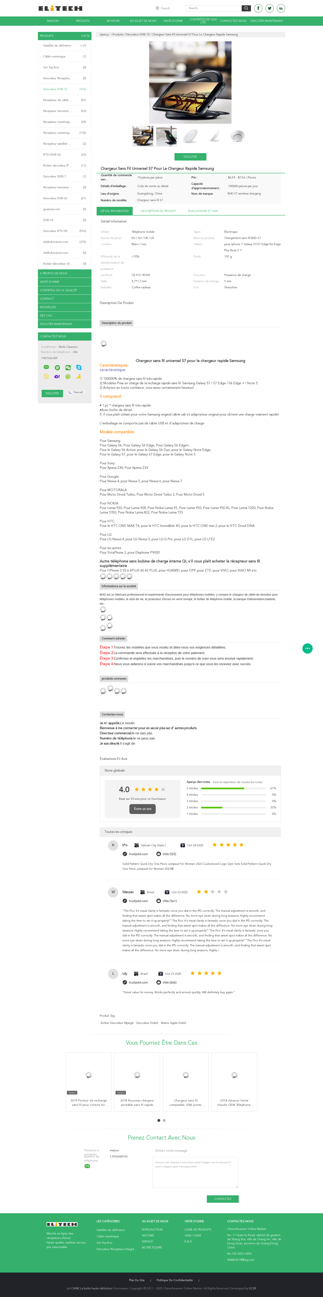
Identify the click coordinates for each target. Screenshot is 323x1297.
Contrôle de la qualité (58, 290)
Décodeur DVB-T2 (64, 89)
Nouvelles (48, 307)
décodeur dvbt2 (147, 1023)
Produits (83, 21)
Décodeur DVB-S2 (64, 198)
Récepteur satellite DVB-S (64, 144)
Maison (53, 21)
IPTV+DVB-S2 (64, 155)
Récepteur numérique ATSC (64, 122)
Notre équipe (152, 1247)
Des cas (46, 315)
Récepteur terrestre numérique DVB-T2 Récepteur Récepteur (65, 111)
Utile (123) (169, 854)
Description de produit (158, 211)
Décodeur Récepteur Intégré (64, 78)
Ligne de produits (198, 1229)
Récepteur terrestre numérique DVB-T (65, 187)
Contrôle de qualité (203, 21)
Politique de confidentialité (175, 1280)
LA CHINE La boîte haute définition (89, 1288)
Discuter (190, 156)
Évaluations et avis (203, 211)
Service (147, 1241)
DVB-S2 (64, 220)
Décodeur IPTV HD (64, 231)
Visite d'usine (173, 21)
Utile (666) (170, 982)
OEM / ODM (193, 1235)
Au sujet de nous (143, 21)
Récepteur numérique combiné (64, 133)
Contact (47, 298)
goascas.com (64, 209)
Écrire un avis (142, 809)
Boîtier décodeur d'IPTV (64, 264)
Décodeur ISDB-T (64, 177)
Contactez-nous (233, 21)
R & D (188, 1241)
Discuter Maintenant (267, 21)
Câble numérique (64, 57)
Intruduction (152, 1229)
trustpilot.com (138, 854)
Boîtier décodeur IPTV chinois (64, 166)
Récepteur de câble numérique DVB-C (65, 100)
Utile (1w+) (170, 901)
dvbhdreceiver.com (64, 242)
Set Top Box (64, 67)
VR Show (112, 21)
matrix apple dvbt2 (173, 1023)
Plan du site (137, 1280)
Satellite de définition (64, 46)
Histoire (148, 1235)
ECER (252, 1288)
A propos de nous (53, 273)
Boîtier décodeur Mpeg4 (117, 1023)
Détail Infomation (115, 211)
